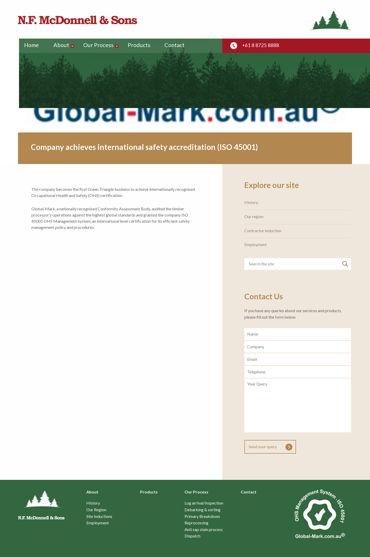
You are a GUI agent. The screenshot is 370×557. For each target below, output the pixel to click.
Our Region (96, 510)
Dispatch (192, 536)
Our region (253, 216)
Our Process (101, 45)
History (251, 202)
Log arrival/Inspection (203, 503)
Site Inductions (99, 516)
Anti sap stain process (203, 529)
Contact (178, 45)
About (63, 45)
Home (32, 45)
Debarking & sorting (202, 510)
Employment (255, 244)
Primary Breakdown (202, 516)
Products (142, 45)
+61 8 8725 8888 (262, 45)
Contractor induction (262, 231)
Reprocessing (196, 523)
